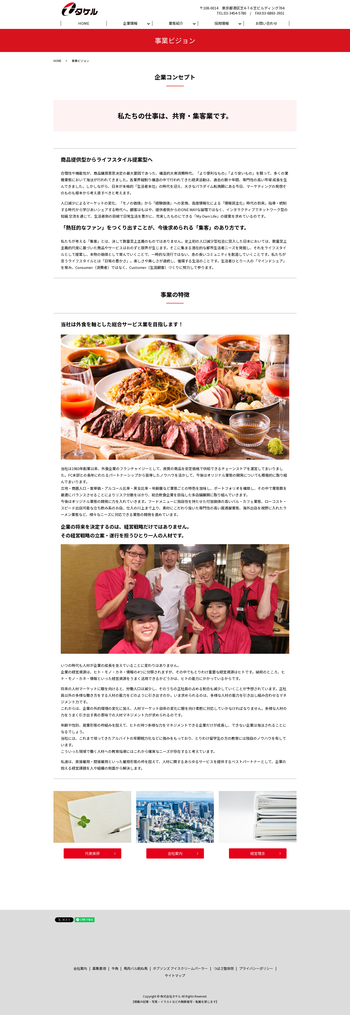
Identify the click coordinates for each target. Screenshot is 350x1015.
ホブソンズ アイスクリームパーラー (180, 968)
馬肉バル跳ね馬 (136, 968)
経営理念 (257, 853)
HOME (83, 23)
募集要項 (99, 968)
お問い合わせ (266, 23)
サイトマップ (175, 975)
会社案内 (175, 853)
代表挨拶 (92, 853)
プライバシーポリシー (256, 968)
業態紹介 (176, 23)
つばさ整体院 (223, 968)
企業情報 (130, 23)
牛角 (115, 968)
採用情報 (221, 23)
